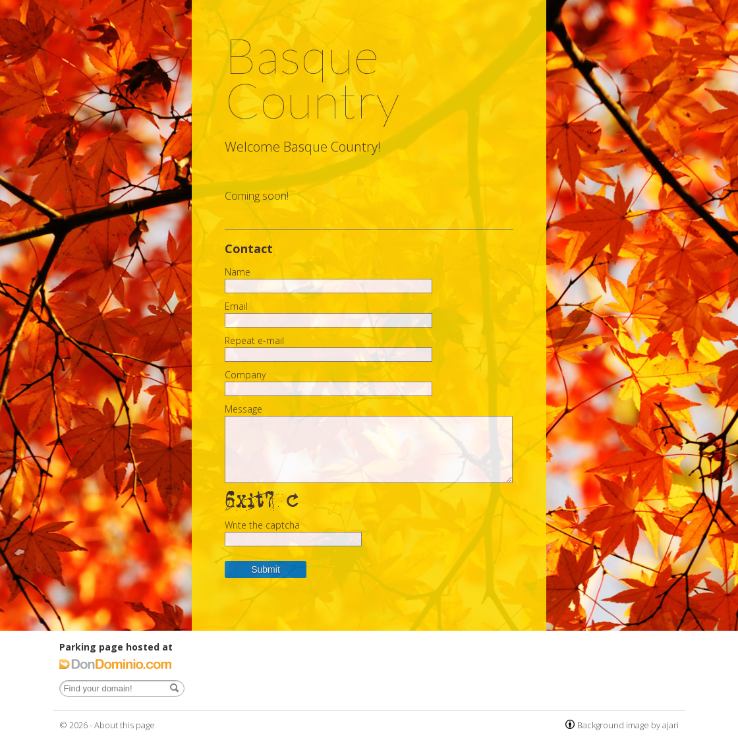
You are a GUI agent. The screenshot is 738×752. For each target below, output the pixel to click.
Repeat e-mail (254, 340)
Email (236, 306)
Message (243, 409)
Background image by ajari (628, 725)
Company (245, 375)
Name (237, 272)
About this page (124, 725)
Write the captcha (262, 525)
